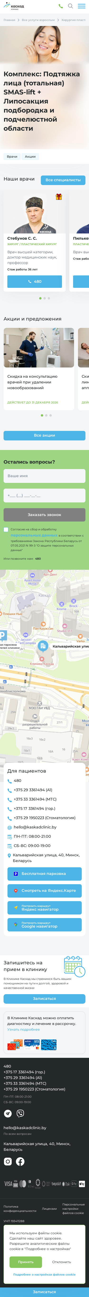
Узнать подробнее (23, 1029)
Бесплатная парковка (39, 874)
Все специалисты (63, 180)
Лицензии (49, 1208)
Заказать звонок (44, 515)
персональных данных (35, 535)
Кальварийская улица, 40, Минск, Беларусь (46, 858)
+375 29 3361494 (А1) (33, 790)
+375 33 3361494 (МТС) (35, 799)
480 (35, 281)
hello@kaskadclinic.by (35, 827)
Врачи (12, 156)
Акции (30, 156)
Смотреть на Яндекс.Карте (44, 891)
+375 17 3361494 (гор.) (34, 808)
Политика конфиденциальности (20, 1209)
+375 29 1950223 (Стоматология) (44, 818)
